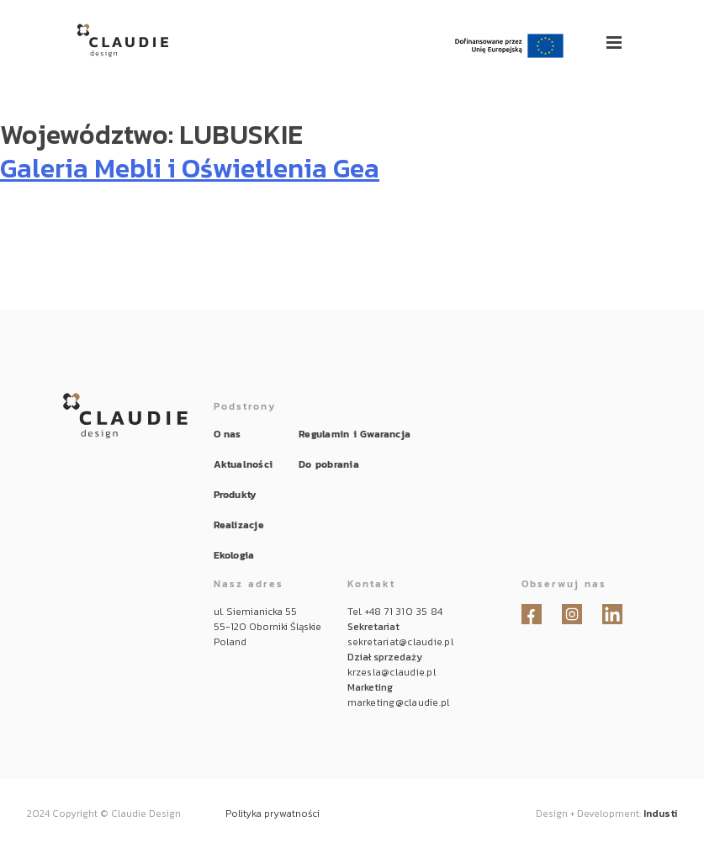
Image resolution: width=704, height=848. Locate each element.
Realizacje (239, 525)
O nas (227, 434)
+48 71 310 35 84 (404, 611)
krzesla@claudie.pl (391, 672)
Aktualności (243, 464)
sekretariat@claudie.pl (400, 641)
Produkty (235, 494)
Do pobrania (329, 464)
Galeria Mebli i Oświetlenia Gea (189, 168)
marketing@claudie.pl (398, 702)
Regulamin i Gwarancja (354, 434)
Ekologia (234, 555)
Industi (660, 813)
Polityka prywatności (272, 813)
